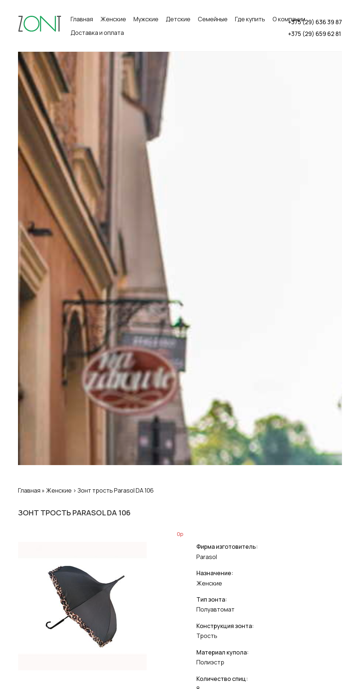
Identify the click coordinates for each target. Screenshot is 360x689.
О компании (288, 19)
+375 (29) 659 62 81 (314, 34)
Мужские (145, 19)
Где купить (250, 19)
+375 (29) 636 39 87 (315, 22)
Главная (82, 19)
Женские (113, 19)
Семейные (213, 19)
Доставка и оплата (97, 33)
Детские (178, 19)
